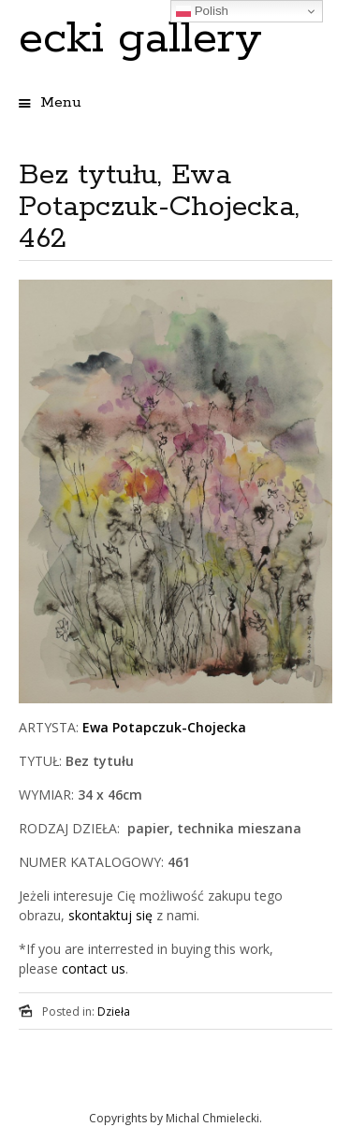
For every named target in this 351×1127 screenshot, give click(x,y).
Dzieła (113, 1011)
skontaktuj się (109, 915)
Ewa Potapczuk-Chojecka (164, 727)
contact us (93, 968)
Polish (202, 11)
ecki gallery (140, 38)
